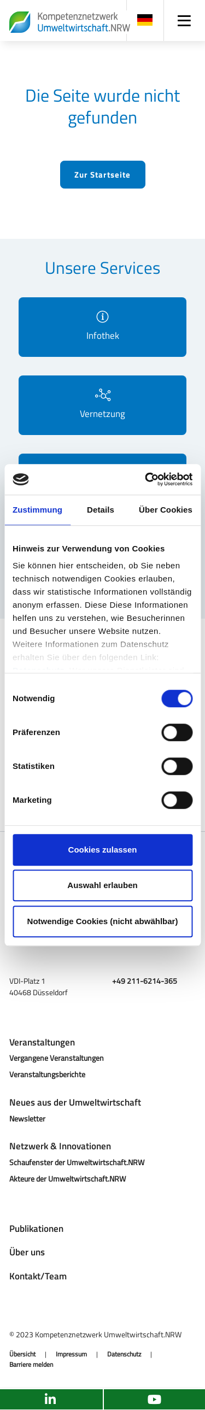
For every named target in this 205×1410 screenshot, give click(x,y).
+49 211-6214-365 (144, 980)
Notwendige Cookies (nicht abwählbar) (102, 921)
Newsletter (27, 1118)
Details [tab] (100, 509)
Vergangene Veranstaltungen (56, 1058)
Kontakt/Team (38, 1276)
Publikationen (36, 1228)
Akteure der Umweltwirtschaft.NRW (67, 1178)
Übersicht (22, 1354)
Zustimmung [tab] (37, 509)
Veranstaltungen (42, 1042)
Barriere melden (31, 1364)
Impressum (71, 1354)
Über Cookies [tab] (165, 509)
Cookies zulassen (102, 849)
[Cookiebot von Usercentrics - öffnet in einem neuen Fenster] (145, 479)
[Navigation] (185, 20)
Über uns (27, 1252)
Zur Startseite (102, 174)
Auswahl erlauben (102, 885)
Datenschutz (124, 1354)
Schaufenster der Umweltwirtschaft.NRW (76, 1162)
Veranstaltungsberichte (47, 1074)
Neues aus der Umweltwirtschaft (75, 1102)
